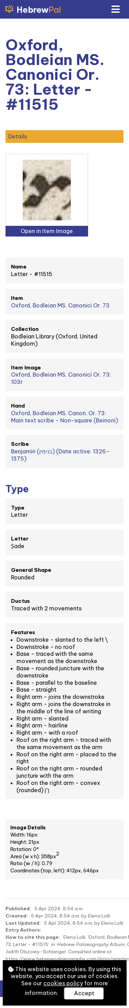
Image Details (28, 828)
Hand (18, 405)
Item (17, 298)
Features (23, 632)
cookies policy (63, 983)
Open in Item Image (47, 231)
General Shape (31, 570)
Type (17, 507)
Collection (25, 329)
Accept (84, 993)
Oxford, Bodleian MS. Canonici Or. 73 (60, 305)
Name (18, 266)
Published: (18, 908)
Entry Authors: (23, 930)
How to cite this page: (33, 937)
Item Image (26, 367)
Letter (20, 538)
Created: (17, 916)
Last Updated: (23, 923)
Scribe (20, 444)
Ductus (20, 601)
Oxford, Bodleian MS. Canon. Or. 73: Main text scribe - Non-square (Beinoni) (64, 417)
